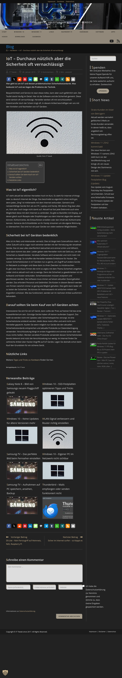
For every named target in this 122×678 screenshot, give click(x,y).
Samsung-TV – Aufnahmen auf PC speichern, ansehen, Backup (23, 489)
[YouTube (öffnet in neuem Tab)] (112, 41)
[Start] (7, 50)
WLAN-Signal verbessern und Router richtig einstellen (58, 421)
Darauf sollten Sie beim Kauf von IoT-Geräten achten (24, 175)
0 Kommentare (47, 72)
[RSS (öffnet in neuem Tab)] (118, 41)
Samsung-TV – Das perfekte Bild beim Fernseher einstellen (24, 456)
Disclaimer (60, 1)
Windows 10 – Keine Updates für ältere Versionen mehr (23, 421)
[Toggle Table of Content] (39, 165)
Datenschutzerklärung (27, 611)
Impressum (51, 1)
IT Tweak (13, 72)
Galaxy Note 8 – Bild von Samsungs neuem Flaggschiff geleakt (23, 388)
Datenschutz (70, 1)
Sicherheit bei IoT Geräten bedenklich (24, 172)
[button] (9, 79)
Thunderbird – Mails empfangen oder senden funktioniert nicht (56, 489)
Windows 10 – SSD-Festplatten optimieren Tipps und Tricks (59, 386)
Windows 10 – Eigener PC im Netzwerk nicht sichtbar (58, 456)
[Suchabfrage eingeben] (103, 58)
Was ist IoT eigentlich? (18, 169)
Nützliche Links (15, 180)
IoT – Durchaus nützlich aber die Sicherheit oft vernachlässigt (41, 50)
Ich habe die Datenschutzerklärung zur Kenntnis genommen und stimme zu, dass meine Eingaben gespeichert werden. (95, 596)
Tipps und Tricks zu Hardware (26, 360)
